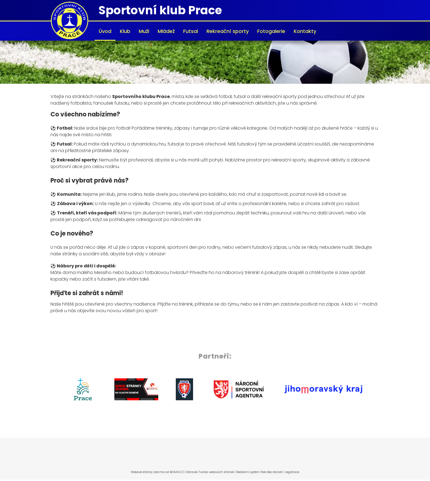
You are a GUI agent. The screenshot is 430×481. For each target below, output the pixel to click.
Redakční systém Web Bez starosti (259, 472)
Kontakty (305, 31)
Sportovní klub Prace (160, 10)
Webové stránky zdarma (148, 472)
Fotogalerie (271, 31)
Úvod (105, 31)
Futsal (190, 31)
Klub (125, 31)
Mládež (166, 31)
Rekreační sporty (227, 31)
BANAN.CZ (177, 472)
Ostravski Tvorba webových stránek (210, 472)
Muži (144, 31)
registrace (292, 472)
